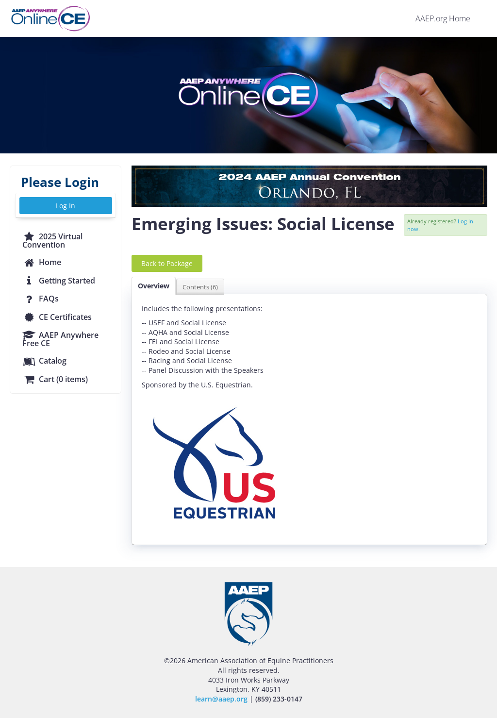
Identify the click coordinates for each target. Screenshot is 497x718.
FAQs (40, 298)
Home (41, 262)
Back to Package (167, 263)
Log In (65, 205)
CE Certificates (57, 317)
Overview (153, 285)
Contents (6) (200, 287)
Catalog (44, 360)
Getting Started (58, 280)
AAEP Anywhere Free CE (60, 339)
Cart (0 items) (55, 379)
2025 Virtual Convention (52, 240)
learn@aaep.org (221, 698)
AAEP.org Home (442, 18)
